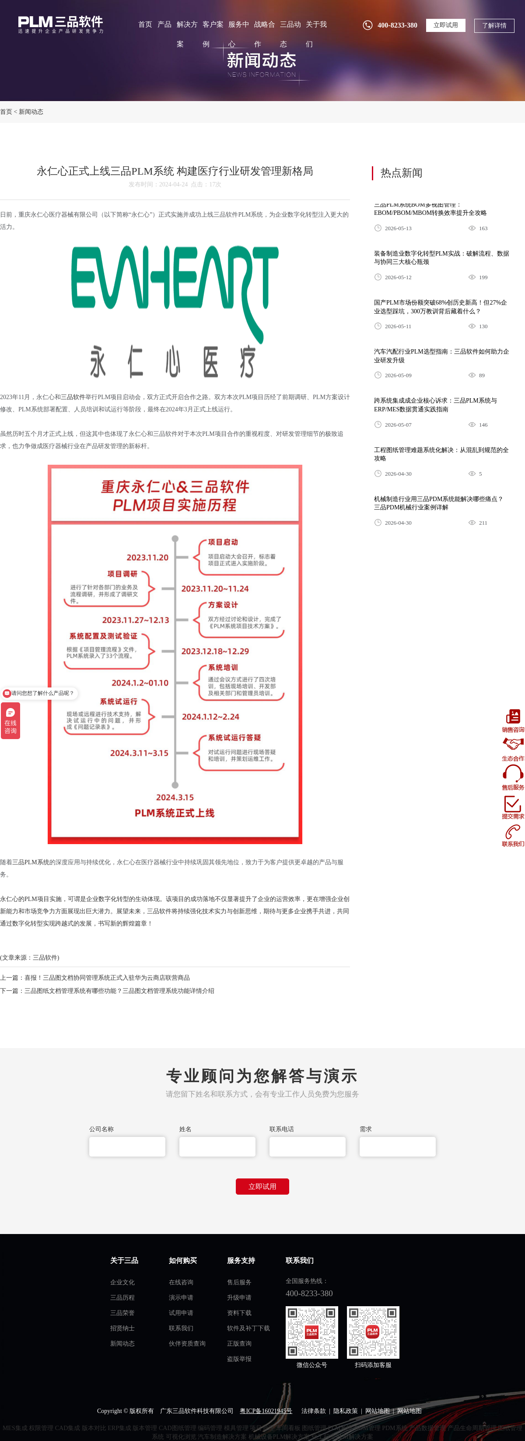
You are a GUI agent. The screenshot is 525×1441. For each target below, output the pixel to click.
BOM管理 (367, 1428)
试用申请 (181, 1313)
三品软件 (73, 397)
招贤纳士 (122, 1328)
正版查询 (239, 1343)
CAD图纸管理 (177, 1428)
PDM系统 (394, 1428)
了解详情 (494, 25)
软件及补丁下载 (248, 1328)
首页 (145, 24)
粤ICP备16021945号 (266, 1411)
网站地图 (377, 1411)
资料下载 (239, 1313)
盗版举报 (239, 1359)
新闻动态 (31, 112)
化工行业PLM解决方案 (342, 1437)
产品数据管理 (427, 1428)
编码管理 (210, 1428)
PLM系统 (340, 1428)
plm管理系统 (59, 24)
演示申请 (181, 1297)
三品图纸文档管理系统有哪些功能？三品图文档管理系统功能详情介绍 (119, 991)
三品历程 (122, 1297)
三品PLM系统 (30, 862)
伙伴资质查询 (187, 1343)
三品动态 (290, 34)
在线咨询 (181, 1282)
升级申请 (239, 1297)
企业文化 (122, 1282)
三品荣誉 (122, 1313)
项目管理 (262, 1428)
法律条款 (313, 1411)
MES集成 (15, 1428)
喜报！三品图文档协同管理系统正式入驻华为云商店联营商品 (107, 978)
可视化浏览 (181, 1437)
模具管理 (236, 1428)
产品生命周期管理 (472, 1428)
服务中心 (238, 34)
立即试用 (446, 25)
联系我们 (181, 1328)
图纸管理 (314, 1428)
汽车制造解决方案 (222, 1437)
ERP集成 (119, 1428)
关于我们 (316, 34)
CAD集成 (67, 1428)
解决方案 (187, 34)
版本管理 (145, 1428)
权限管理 (41, 1428)
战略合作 (264, 34)
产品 (165, 24)
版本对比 (94, 1428)
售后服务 (239, 1282)
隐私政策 (345, 1411)
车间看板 (288, 1428)
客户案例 (213, 34)
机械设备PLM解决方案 (279, 1437)
